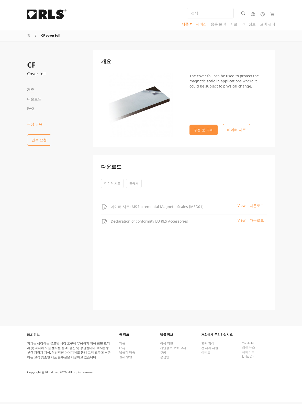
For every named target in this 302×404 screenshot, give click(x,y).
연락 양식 (207, 345)
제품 (185, 24)
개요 (30, 89)
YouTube (248, 345)
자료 (233, 24)
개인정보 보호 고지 (173, 349)
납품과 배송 (127, 354)
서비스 (201, 24)
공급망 (164, 359)
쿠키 (163, 354)
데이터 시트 (112, 185)
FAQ (30, 108)
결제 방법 (125, 358)
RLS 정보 (248, 24)
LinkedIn (248, 358)
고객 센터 (267, 24)
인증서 (133, 185)
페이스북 (248, 354)
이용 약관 (166, 345)
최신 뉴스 (248, 349)
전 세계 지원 (209, 349)
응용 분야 (218, 24)
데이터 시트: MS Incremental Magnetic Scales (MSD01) (157, 208)
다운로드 (34, 98)
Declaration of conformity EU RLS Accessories (149, 223)
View (241, 207)
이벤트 (205, 354)
